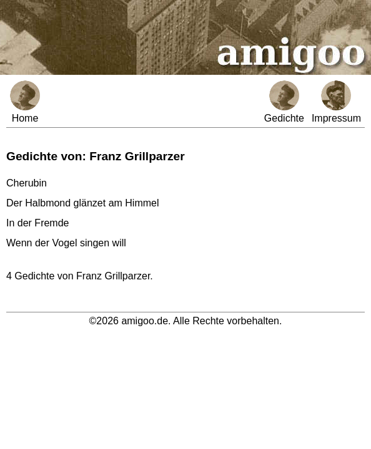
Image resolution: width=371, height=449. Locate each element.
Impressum (336, 101)
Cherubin (26, 183)
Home (25, 101)
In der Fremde (37, 223)
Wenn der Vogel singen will (66, 243)
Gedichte (284, 101)
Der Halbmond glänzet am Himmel (82, 203)
